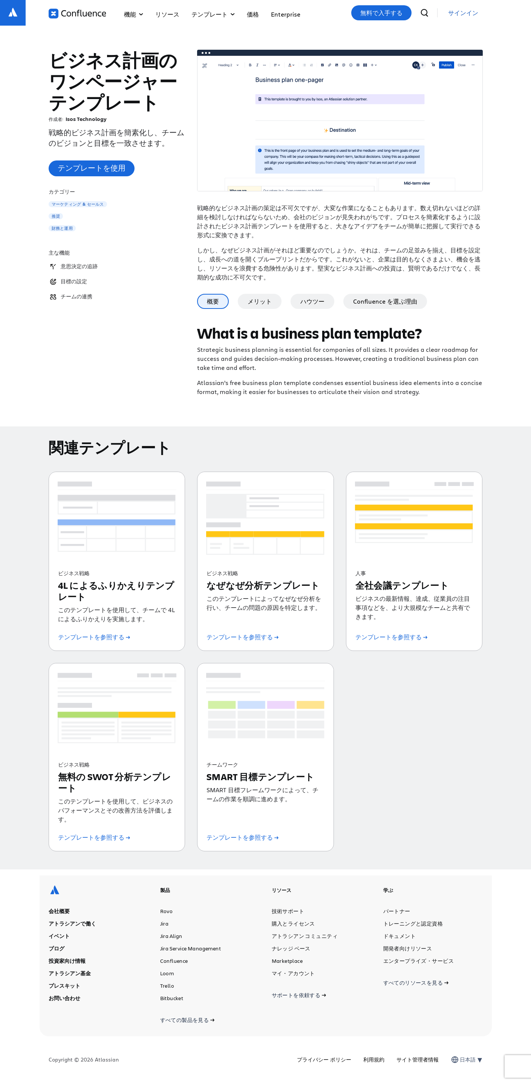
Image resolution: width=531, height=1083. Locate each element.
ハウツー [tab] (312, 301)
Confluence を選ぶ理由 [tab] (385, 301)
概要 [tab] (213, 301)
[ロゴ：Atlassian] (12, 12)
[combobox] (460, 1060)
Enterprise (285, 14)
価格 (253, 14)
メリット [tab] (260, 301)
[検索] (424, 13)
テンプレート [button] (213, 14)
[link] (463, 13)
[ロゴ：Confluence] (77, 13)
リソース (167, 14)
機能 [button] (133, 14)
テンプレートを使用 (91, 168)
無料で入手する (381, 13)
